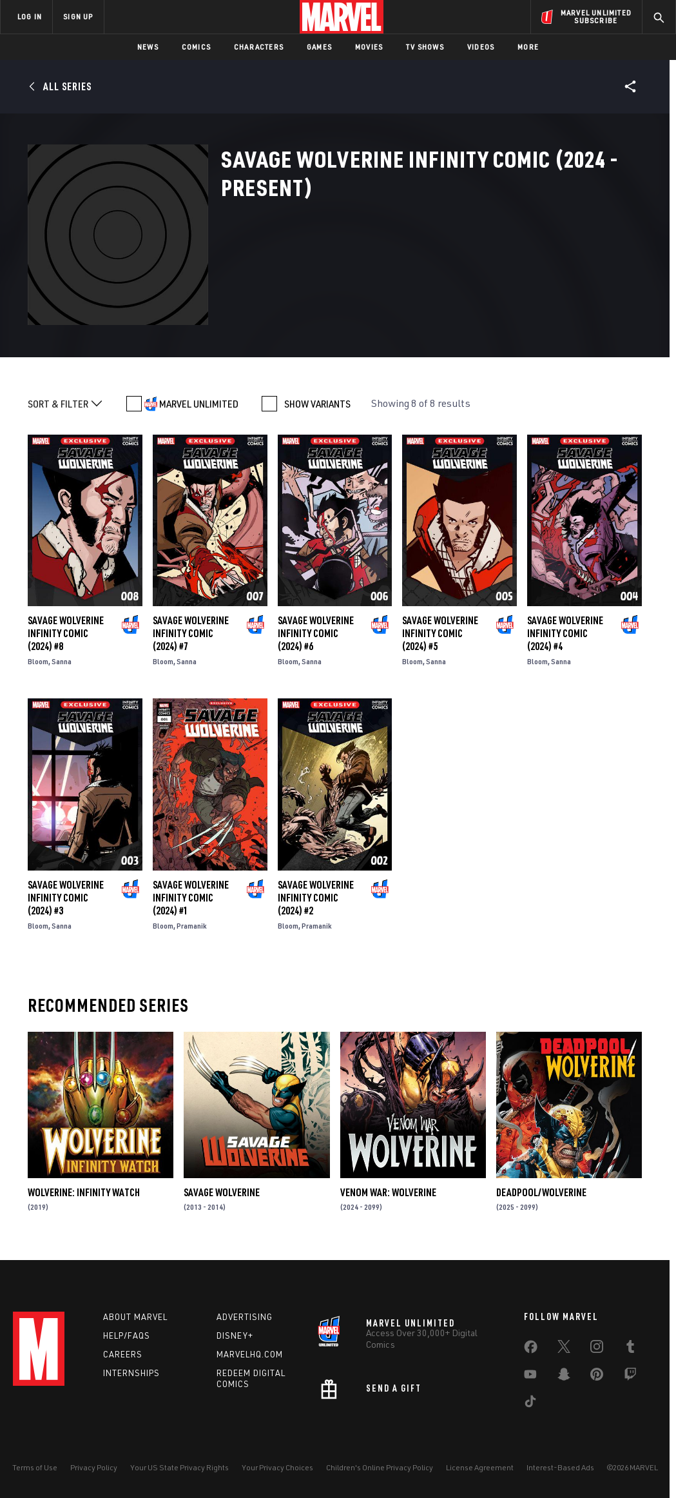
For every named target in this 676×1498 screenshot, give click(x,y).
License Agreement (480, 1467)
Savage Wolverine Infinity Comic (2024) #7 (191, 633)
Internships (131, 1373)
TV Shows (425, 47)
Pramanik (192, 926)
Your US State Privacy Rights (179, 1467)
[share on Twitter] (563, 1349)
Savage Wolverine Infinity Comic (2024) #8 (66, 633)
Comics (196, 47)
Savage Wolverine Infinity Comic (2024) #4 (565, 633)
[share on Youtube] (530, 1376)
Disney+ (235, 1335)
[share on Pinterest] (596, 1376)
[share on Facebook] (530, 1349)
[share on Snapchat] (563, 1376)
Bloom (38, 661)
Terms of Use (34, 1467)
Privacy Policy (93, 1467)
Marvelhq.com (250, 1354)
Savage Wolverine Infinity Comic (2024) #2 (316, 897)
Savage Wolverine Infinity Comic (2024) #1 (191, 897)
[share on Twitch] (630, 1376)
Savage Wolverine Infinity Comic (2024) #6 (316, 633)
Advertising (245, 1317)
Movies (369, 47)
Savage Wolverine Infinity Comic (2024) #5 (440, 633)
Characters (259, 47)
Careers (122, 1354)
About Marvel (135, 1317)
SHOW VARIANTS (317, 403)
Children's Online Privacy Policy (379, 1467)
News (148, 47)
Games (319, 47)
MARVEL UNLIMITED (198, 403)
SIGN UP (78, 16)
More (528, 47)
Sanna (62, 661)
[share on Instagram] (596, 1349)
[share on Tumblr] (630, 1349)
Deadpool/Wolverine (541, 1192)
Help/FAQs (126, 1335)
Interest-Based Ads (560, 1467)
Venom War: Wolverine (388, 1192)
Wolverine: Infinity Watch (84, 1192)
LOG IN (29, 16)
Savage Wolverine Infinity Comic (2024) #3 (66, 897)
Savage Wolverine (222, 1192)
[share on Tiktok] (530, 1403)
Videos (480, 47)
